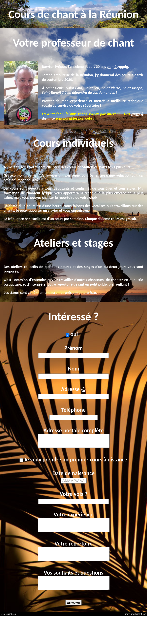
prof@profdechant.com (136, 624)
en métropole (117, 66)
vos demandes (104, 92)
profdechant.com (8, 624)
